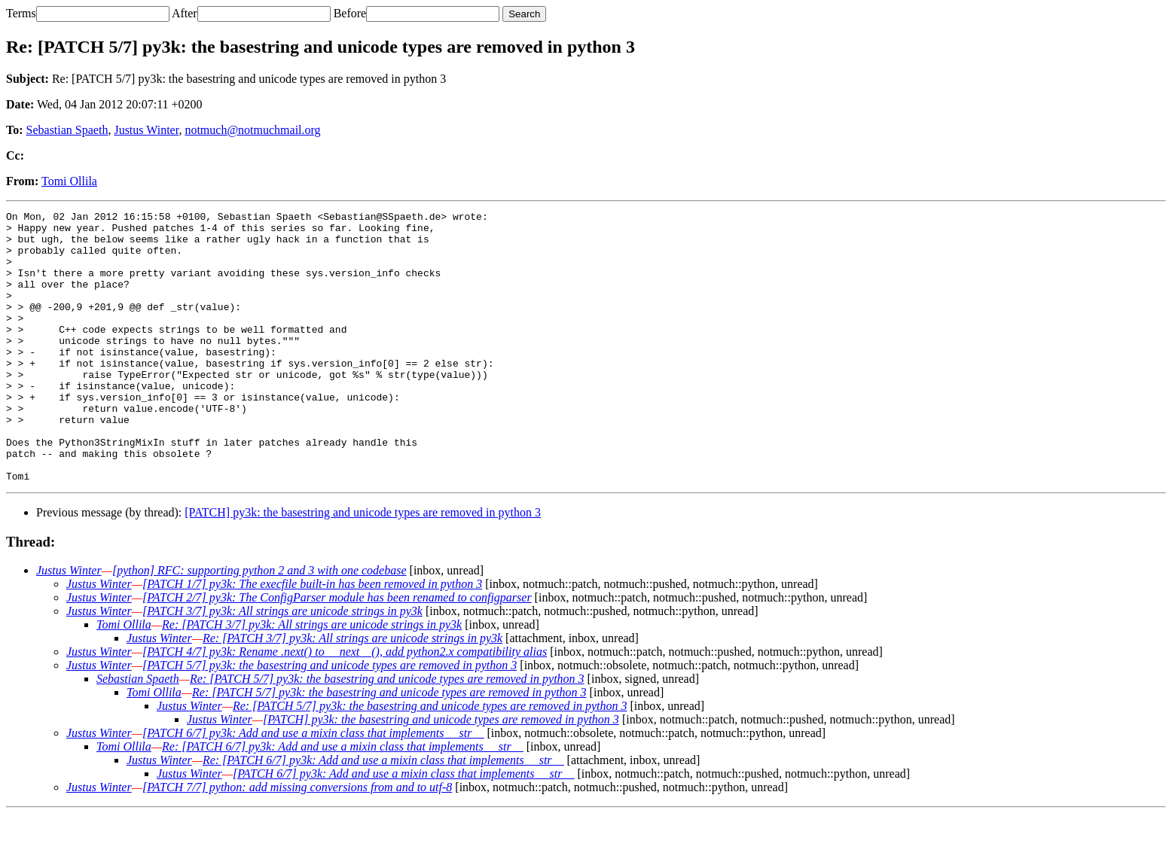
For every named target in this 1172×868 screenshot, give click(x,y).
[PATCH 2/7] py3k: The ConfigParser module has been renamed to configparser (337, 651)
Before (350, 13)
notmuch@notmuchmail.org (252, 129)
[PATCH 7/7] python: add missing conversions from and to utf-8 (297, 841)
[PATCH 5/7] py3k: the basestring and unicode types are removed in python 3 (329, 719)
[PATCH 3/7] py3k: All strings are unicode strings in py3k (282, 665)
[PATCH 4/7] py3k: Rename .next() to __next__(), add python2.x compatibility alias (344, 705)
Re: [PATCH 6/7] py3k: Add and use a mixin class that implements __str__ (342, 800)
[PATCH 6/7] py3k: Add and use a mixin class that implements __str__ (313, 787)
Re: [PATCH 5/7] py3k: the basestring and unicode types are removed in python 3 (387, 732)
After (184, 13)
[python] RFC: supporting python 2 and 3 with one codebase (259, 624)
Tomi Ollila (69, 181)
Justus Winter (146, 129)
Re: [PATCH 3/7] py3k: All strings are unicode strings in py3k (312, 678)
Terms (21, 13)
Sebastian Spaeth (67, 129)
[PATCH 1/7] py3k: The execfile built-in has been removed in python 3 (312, 638)
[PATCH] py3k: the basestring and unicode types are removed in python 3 (363, 566)
